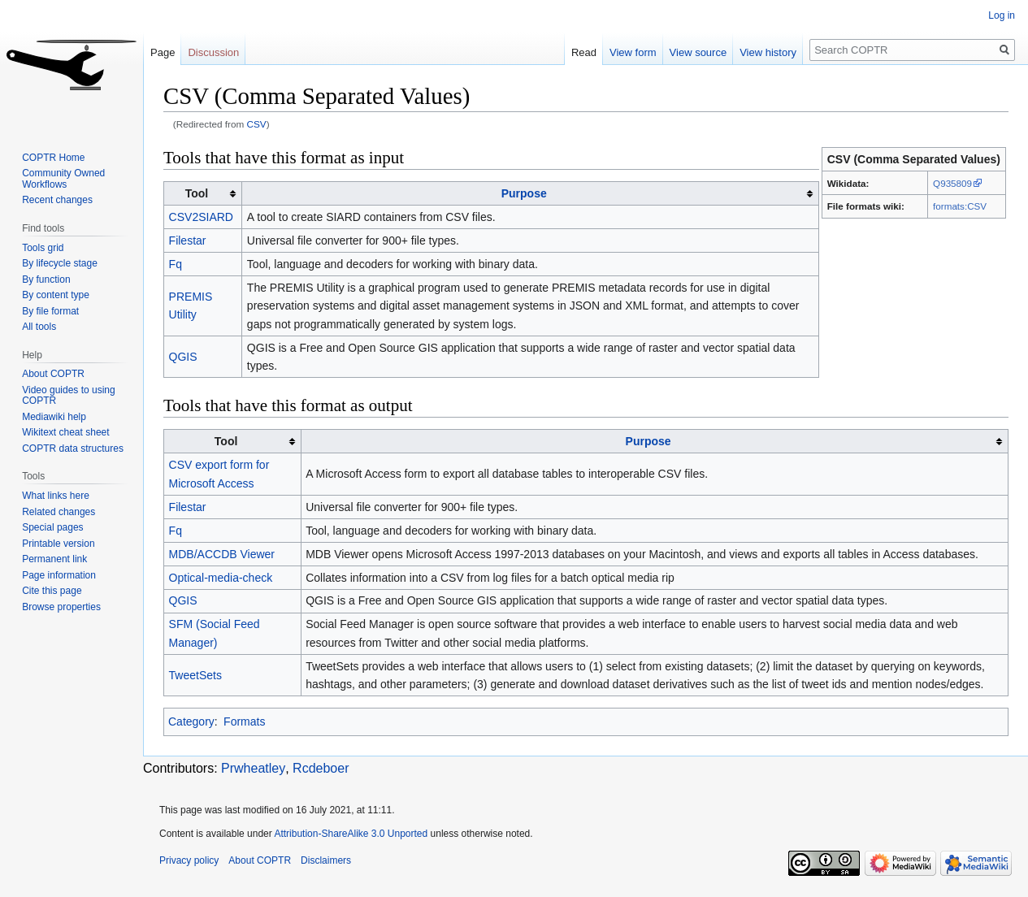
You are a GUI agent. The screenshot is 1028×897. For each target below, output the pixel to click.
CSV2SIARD (201, 216)
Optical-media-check (221, 577)
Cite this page (51, 590)
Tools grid (42, 248)
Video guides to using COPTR (68, 395)
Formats (244, 721)
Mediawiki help (54, 416)
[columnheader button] (530, 194)
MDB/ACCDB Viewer (222, 554)
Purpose (524, 193)
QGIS (183, 356)
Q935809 (952, 183)
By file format (50, 311)
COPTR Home (53, 157)
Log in (1001, 15)
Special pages (52, 527)
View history (768, 52)
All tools (39, 326)
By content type (55, 295)
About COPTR (53, 373)
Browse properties (61, 607)
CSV (257, 124)
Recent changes (57, 200)
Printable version (58, 543)
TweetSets (195, 675)
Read (583, 52)
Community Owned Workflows (63, 178)
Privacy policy (189, 860)
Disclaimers (326, 860)
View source (698, 52)
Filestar (187, 240)
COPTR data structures (73, 448)
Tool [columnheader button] (197, 193)
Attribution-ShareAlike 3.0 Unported (350, 833)
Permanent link (54, 559)
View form (633, 52)
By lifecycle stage (60, 263)
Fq (175, 264)
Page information (59, 575)
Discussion (213, 52)
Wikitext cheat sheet (65, 432)
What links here (55, 495)
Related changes (58, 512)
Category (191, 721)
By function (46, 279)
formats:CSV (960, 206)
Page (162, 52)
